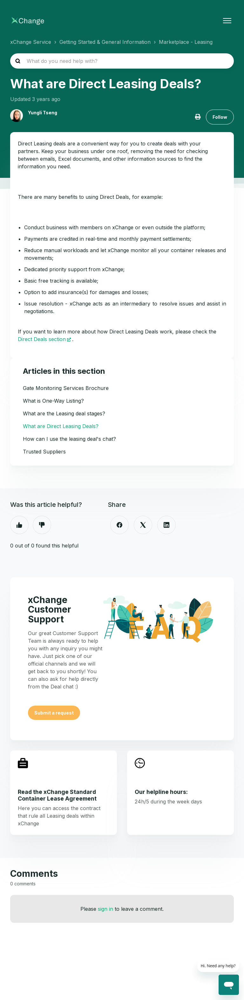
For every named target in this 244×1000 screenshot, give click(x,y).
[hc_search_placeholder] (122, 61)
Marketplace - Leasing (186, 42)
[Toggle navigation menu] (227, 20)
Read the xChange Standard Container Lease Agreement (57, 795)
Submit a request (54, 712)
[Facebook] (119, 525)
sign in (105, 909)
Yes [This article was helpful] (19, 525)
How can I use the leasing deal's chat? (69, 439)
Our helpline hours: (161, 792)
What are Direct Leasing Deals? (60, 426)
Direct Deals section (42, 339)
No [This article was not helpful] (42, 525)
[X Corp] (143, 525)
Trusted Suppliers (44, 451)
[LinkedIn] (166, 525)
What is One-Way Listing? (53, 401)
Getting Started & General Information (105, 42)
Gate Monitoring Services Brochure (66, 388)
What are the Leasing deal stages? (64, 413)
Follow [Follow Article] (220, 117)
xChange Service (30, 42)
